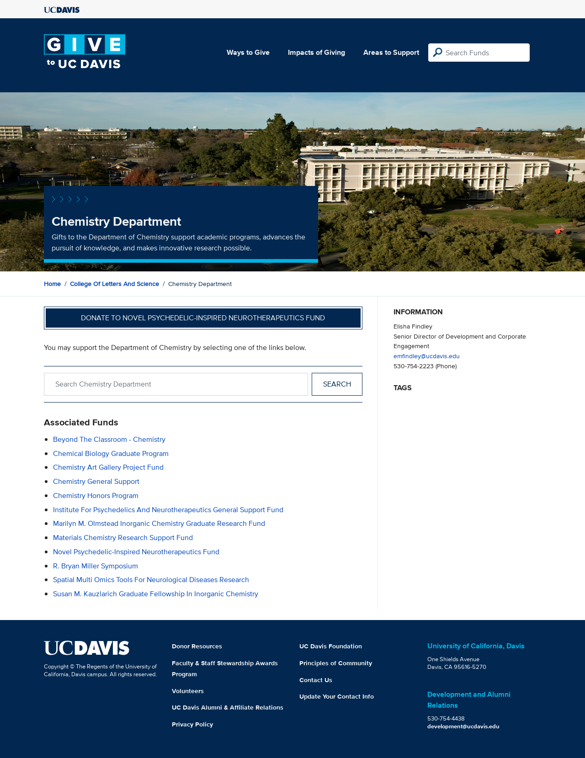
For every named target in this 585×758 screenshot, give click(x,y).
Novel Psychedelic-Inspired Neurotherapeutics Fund (136, 551)
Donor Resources (197, 646)
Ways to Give (248, 52)
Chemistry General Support (96, 481)
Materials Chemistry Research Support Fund (123, 537)
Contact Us (315, 679)
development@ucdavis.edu (463, 726)
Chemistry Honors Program (95, 495)
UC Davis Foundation (330, 646)
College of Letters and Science (114, 283)
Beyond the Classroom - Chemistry (109, 439)
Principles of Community (335, 663)
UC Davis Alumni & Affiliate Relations (227, 707)
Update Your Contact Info (336, 696)
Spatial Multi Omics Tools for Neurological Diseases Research (151, 579)
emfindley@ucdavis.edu (427, 355)
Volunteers (188, 690)
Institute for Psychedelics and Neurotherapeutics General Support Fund (168, 509)
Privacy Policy (192, 724)
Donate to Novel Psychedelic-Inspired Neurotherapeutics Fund (203, 318)
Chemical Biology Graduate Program (111, 453)
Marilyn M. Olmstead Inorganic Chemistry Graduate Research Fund (159, 523)
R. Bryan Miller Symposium (95, 566)
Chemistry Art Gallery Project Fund (108, 467)
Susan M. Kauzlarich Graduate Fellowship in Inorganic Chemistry (155, 593)
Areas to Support (391, 52)
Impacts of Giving (316, 52)
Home (52, 283)
